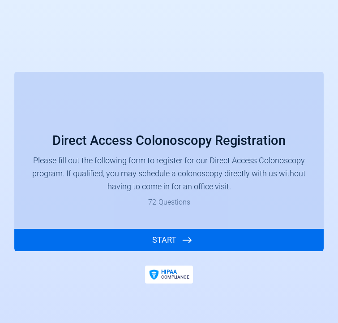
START (164, 239)
